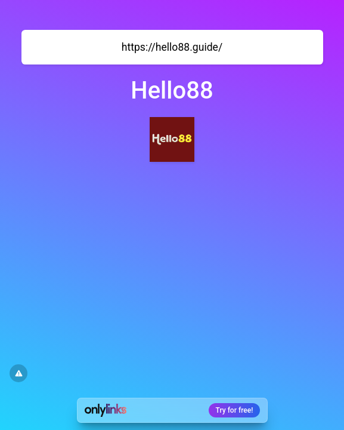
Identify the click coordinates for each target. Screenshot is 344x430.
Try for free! (234, 410)
